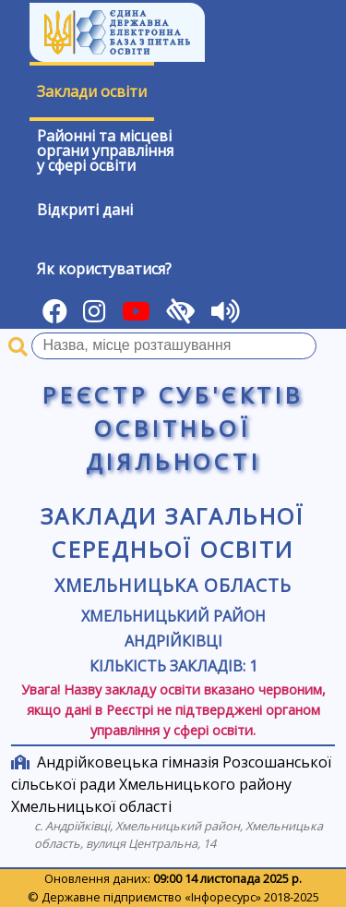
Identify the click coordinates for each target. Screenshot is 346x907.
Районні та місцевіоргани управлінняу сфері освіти (105, 150)
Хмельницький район (173, 616)
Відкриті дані (85, 210)
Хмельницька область (172, 585)
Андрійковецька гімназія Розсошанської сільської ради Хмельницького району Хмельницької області (171, 784)
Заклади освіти (92, 91)
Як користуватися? (104, 269)
